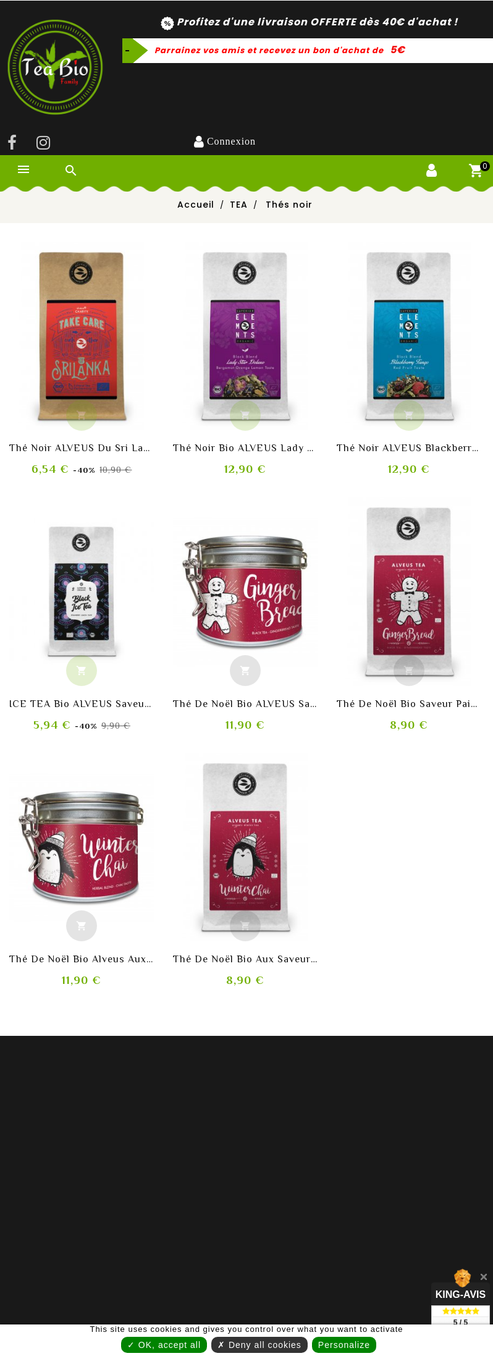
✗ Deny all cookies (295, 1319)
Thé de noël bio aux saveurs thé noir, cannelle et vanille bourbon (245, 959)
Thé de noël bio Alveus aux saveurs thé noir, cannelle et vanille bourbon (81, 959)
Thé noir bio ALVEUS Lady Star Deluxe (245, 448)
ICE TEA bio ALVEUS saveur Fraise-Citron (81, 704)
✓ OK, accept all (197, 1319)
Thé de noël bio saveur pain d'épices (409, 704)
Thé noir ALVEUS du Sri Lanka (81, 448)
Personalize (248, 1347)
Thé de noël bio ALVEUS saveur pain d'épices (245, 704)
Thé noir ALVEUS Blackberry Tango (409, 448)
